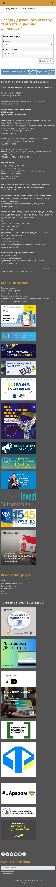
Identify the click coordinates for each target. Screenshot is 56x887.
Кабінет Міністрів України (11, 293)
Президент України (8, 288)
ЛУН (3, 591)
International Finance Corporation (14, 583)
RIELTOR (4, 594)
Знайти (45, 61)
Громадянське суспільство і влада (14, 296)
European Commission (9, 586)
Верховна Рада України (10, 290)
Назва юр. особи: (10, 49)
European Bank (7, 588)
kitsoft (32, 883)
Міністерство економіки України (14, 301)
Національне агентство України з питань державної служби (25, 298)
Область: (7, 41)
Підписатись (7, 873)
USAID (3, 580)
